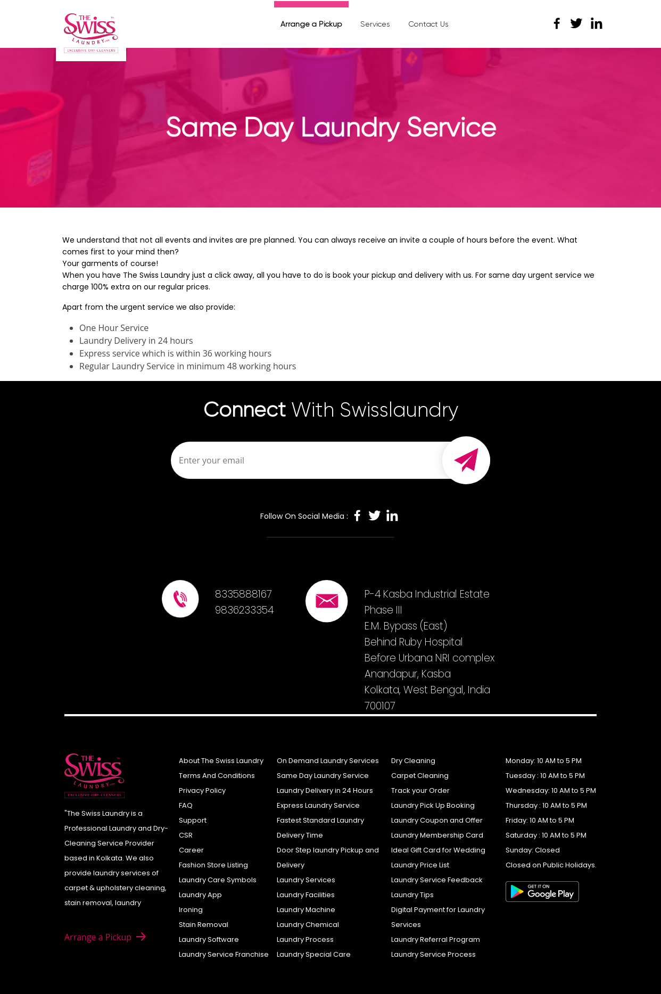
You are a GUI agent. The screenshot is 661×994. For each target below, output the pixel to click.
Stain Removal (203, 925)
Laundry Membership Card (437, 835)
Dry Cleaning (413, 761)
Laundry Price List (420, 865)
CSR (186, 835)
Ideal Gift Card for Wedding (438, 850)
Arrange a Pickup (311, 24)
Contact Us (428, 24)
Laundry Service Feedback (437, 880)
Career (191, 850)
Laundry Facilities (306, 895)
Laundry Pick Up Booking (433, 805)
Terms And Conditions (217, 776)
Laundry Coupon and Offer (437, 820)
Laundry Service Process (433, 954)
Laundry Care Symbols (218, 880)
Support (192, 820)
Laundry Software (209, 939)
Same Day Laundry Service (323, 776)
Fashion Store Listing (213, 865)
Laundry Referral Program (435, 939)
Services (375, 24)
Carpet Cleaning (420, 776)
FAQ (186, 805)
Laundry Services (306, 880)
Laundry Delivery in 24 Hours (325, 790)
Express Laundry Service (318, 805)
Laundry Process (305, 939)
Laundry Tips (412, 895)
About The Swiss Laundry (221, 761)
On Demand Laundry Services (328, 761)
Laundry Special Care (314, 954)
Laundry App (200, 895)
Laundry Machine (306, 910)
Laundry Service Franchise (224, 954)
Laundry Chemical (308, 925)
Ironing (191, 910)
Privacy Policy (202, 790)
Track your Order (420, 790)
